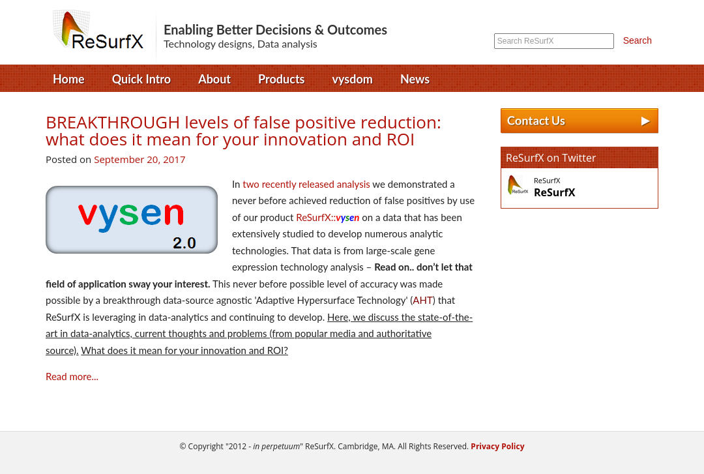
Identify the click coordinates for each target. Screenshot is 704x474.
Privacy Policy (496, 446)
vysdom (352, 79)
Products (281, 79)
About (214, 79)
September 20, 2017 (139, 159)
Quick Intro (141, 79)
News (415, 79)
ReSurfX (103, 36)
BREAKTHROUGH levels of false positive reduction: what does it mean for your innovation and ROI (243, 130)
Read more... (72, 376)
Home (69, 79)
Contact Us (579, 121)
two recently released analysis (306, 184)
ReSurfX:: (327, 217)
